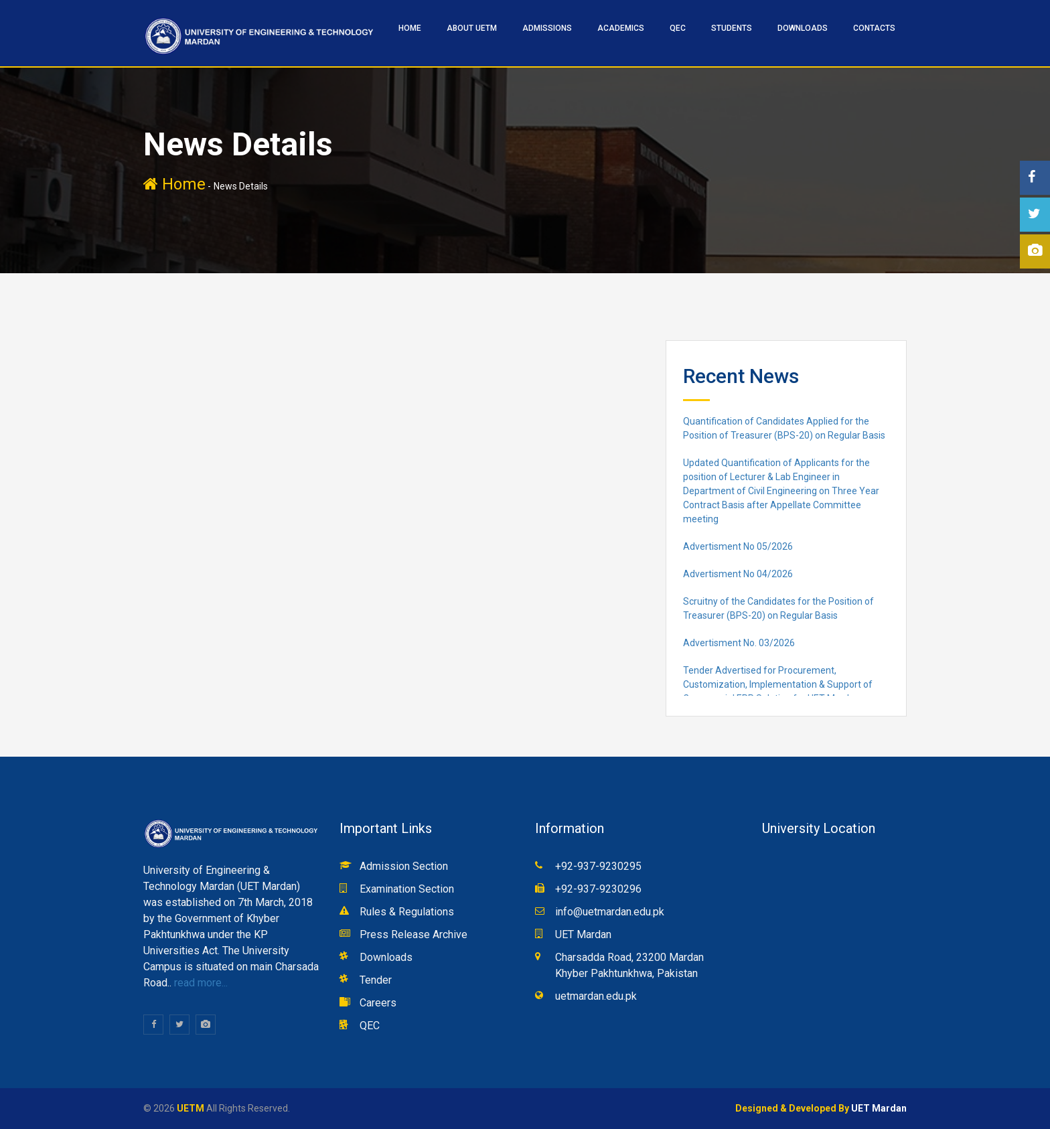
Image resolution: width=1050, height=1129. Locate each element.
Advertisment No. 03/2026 (739, 642)
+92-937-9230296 (598, 889)
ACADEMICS (620, 28)
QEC (678, 28)
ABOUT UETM (472, 28)
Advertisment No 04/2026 (738, 574)
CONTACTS (874, 28)
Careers (378, 1002)
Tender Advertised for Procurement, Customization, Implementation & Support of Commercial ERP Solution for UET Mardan (778, 684)
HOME (409, 28)
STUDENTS (731, 28)
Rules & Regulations (407, 911)
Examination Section (407, 889)
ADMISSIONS (547, 28)
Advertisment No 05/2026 (738, 546)
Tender (376, 980)
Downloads (802, 28)
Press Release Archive (413, 934)
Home (174, 184)
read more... (199, 982)
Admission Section (404, 866)
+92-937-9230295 (598, 866)
